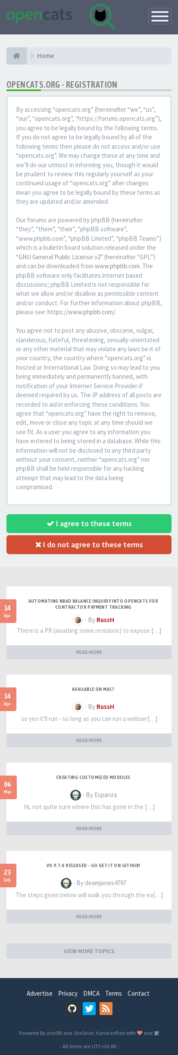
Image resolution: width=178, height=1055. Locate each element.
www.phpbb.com (117, 266)
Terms (113, 993)
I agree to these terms (89, 523)
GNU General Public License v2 (59, 257)
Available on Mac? (93, 689)
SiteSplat (84, 1032)
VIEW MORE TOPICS (89, 951)
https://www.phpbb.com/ (81, 312)
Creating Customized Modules (93, 777)
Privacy (68, 993)
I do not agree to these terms (89, 544)
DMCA (91, 993)
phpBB (54, 1032)
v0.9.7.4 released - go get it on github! (94, 865)
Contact (139, 993)
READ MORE (89, 652)
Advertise (40, 993)
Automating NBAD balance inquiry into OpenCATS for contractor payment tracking (93, 604)
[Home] (16, 55)
